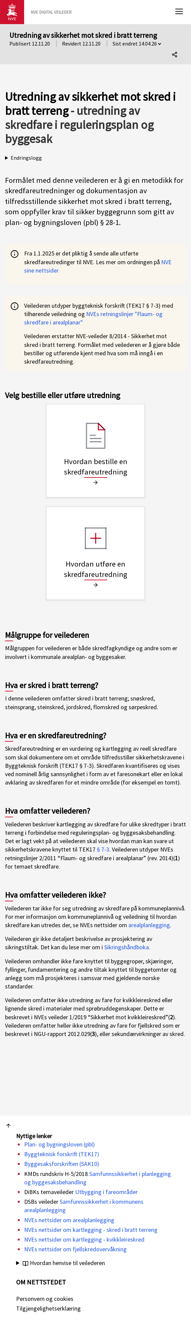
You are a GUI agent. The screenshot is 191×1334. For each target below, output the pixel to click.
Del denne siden (176, 56)
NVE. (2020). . (95, 1263)
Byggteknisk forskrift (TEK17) (61, 1154)
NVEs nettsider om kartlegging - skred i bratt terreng (90, 1230)
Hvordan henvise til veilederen (63, 1263)
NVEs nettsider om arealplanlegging (69, 1220)
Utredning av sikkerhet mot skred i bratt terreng (83, 35)
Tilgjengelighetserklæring (48, 1308)
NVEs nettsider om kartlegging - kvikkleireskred (84, 1239)
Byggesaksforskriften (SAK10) (61, 1164)
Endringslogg (26, 157)
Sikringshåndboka (126, 947)
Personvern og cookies (44, 1299)
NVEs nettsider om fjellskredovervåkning (75, 1249)
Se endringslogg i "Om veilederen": (95, 157)
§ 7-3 (103, 849)
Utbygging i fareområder (106, 1192)
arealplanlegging (149, 925)
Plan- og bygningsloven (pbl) (59, 1144)
